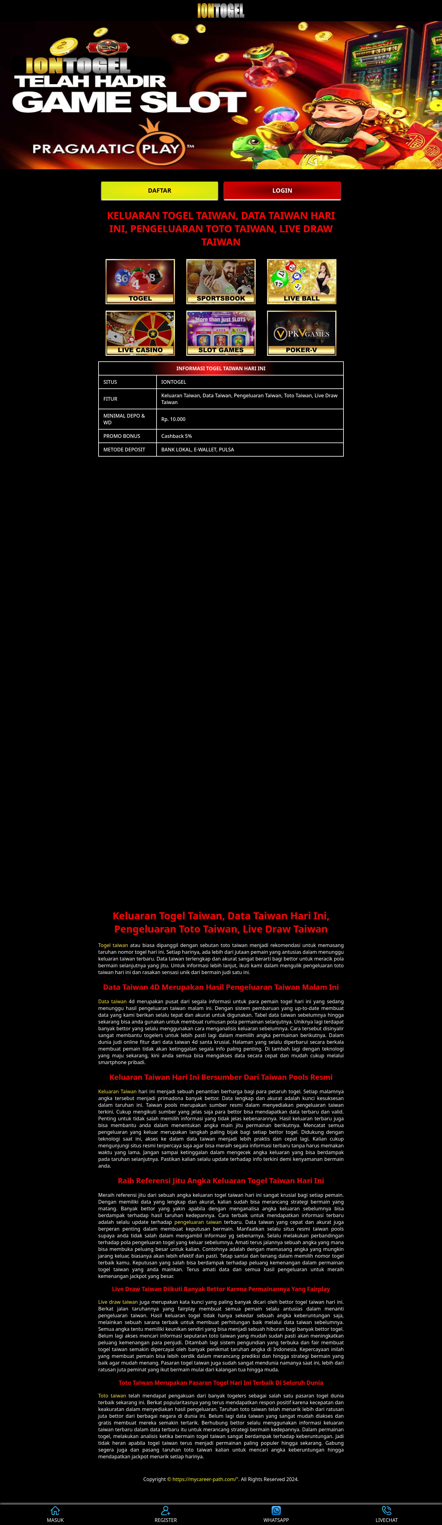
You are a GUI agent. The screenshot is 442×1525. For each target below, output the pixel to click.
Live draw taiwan (118, 1302)
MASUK (55, 1514)
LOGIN (282, 190)
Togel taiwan (113, 945)
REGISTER (166, 1514)
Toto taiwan (112, 1395)
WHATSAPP (276, 1514)
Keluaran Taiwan (117, 1091)
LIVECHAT (387, 1514)
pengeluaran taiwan (198, 1222)
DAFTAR (159, 190)
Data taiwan (112, 1001)
